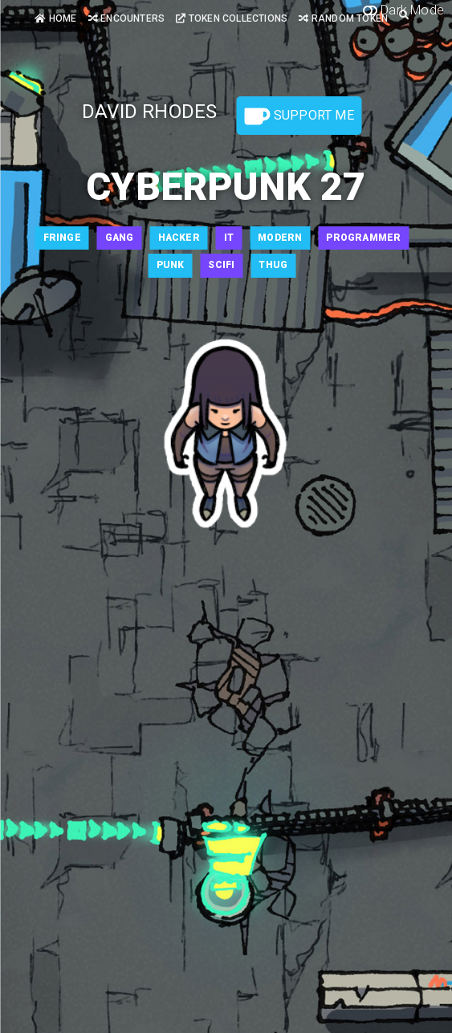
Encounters (126, 18)
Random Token (343, 18)
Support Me (299, 116)
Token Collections (231, 18)
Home (55, 18)
